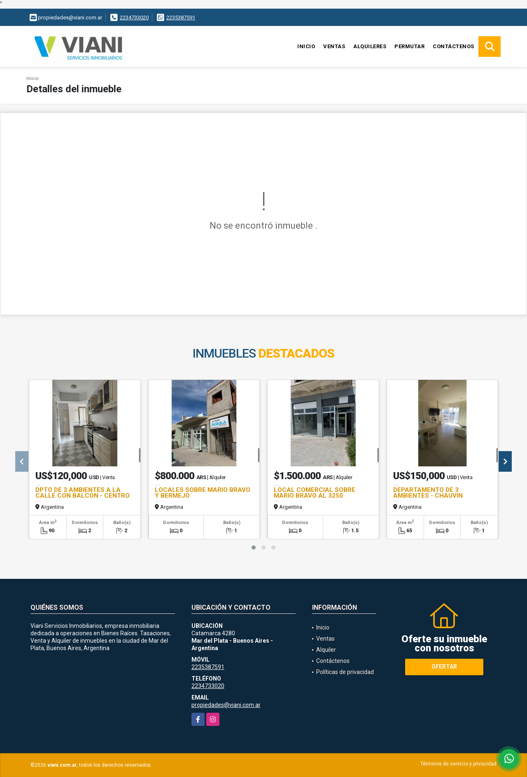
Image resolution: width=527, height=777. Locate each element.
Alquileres (369, 46)
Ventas (334, 46)
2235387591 (180, 17)
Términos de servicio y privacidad (458, 764)
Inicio (306, 46)
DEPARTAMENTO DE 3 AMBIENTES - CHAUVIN (428, 492)
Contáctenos (453, 46)
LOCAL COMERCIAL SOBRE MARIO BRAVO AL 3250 (314, 492)
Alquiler (326, 649)
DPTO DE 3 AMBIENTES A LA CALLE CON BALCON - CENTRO (82, 492)
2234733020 (134, 17)
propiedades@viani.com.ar (226, 705)
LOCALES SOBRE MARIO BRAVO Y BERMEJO (202, 492)
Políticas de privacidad (345, 672)
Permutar (409, 46)
